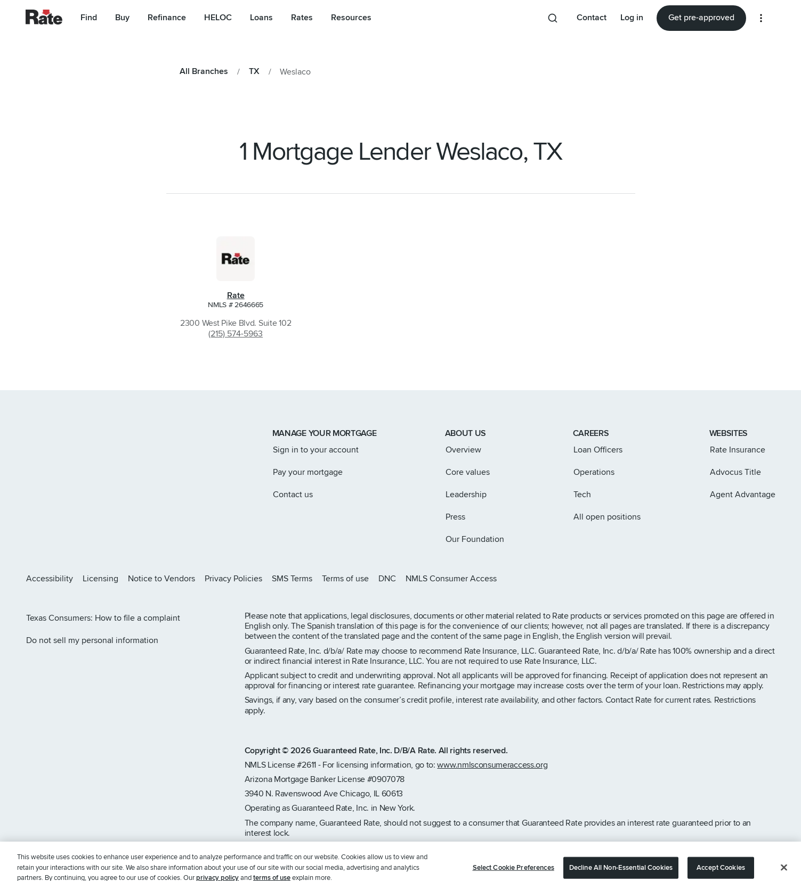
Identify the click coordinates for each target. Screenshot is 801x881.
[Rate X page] (720, 578)
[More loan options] (761, 18)
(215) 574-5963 (235, 333)
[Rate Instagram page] (703, 578)
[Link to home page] (40, 434)
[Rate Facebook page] (737, 578)
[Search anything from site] (552, 18)
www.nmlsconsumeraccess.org (492, 765)
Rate (236, 295)
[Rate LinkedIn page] (754, 578)
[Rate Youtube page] (771, 578)
